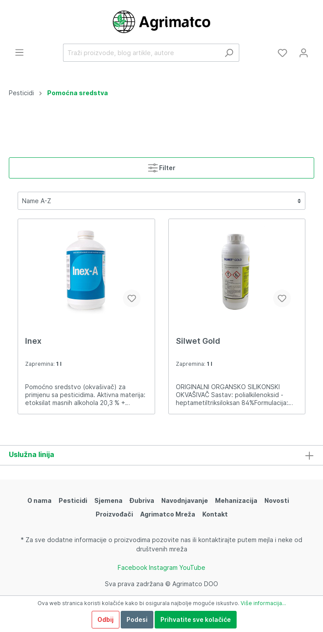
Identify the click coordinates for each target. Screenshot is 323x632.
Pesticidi (73, 500)
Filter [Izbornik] (161, 165)
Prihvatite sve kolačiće (195, 619)
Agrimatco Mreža (167, 514)
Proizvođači (114, 514)
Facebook (132, 567)
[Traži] (229, 53)
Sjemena (108, 500)
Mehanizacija (236, 500)
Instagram (163, 567)
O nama (39, 500)
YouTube (192, 567)
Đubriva (142, 500)
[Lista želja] (282, 53)
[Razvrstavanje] (161, 201)
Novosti (276, 500)
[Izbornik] (19, 52)
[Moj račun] (303, 53)
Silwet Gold (198, 341)
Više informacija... (263, 603)
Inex (33, 341)
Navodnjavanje (184, 500)
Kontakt (215, 514)
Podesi (137, 619)
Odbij (105, 619)
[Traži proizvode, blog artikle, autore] (141, 53)
